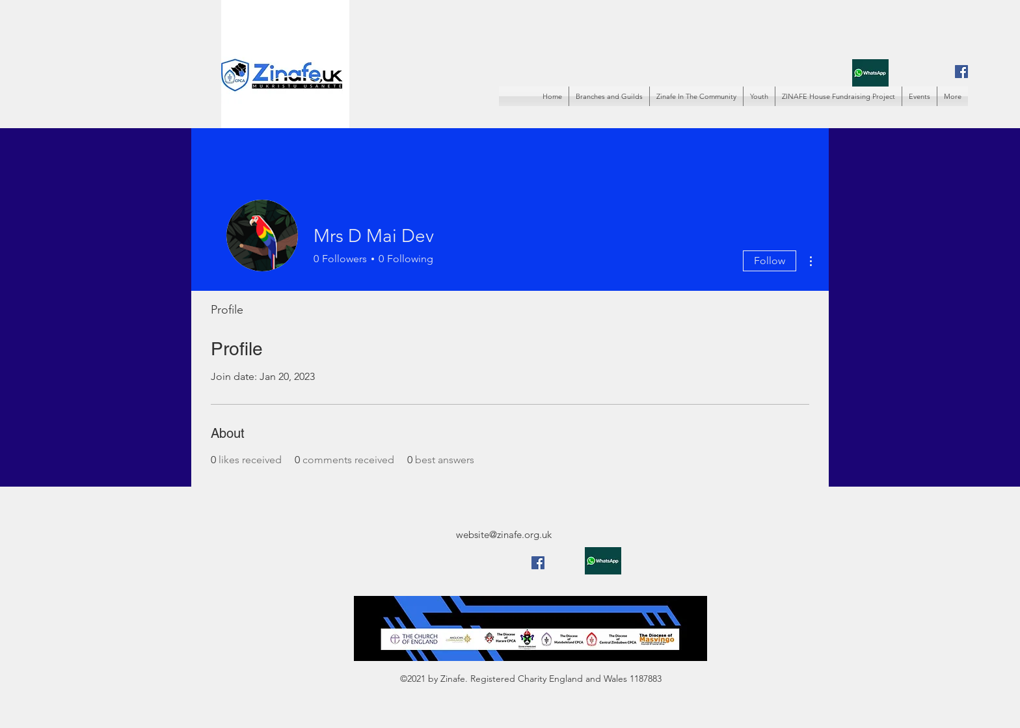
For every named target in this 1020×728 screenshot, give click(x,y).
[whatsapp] (870, 72)
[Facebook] (961, 71)
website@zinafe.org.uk (504, 534)
